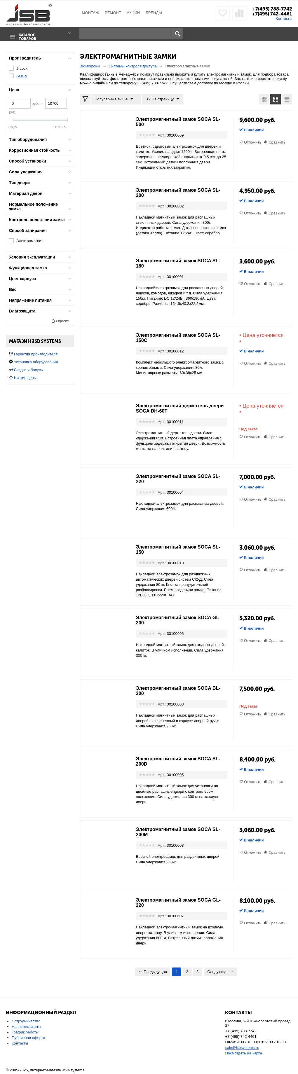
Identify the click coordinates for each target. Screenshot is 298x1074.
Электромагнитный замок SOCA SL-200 (177, 192)
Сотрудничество (26, 1021)
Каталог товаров (26, 34)
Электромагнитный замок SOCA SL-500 (177, 121)
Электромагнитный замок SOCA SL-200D (177, 761)
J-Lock (21, 68)
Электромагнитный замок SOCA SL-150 (177, 549)
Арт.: (162, 135)
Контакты (284, 18)
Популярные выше (115, 99)
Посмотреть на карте (243, 1053)
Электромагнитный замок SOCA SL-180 (177, 262)
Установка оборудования (36, 362)
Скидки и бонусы (28, 370)
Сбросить (63, 321)
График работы (25, 1032)
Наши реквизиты (26, 1026)
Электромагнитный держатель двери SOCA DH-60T (176, 407)
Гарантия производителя (36, 354)
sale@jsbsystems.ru (242, 1047)
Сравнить (277, 142)
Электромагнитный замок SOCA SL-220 (177, 478)
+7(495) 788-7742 (271, 9)
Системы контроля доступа (133, 66)
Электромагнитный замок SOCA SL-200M (177, 831)
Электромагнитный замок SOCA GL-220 (177, 902)
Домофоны (90, 66)
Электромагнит (29, 241)
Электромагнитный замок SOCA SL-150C (177, 337)
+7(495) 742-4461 (271, 14)
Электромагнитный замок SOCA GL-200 (177, 620)
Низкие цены (25, 378)
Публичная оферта (28, 1037)
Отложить (252, 142)
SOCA (21, 76)
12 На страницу (160, 99)
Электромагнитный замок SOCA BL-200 (177, 690)
